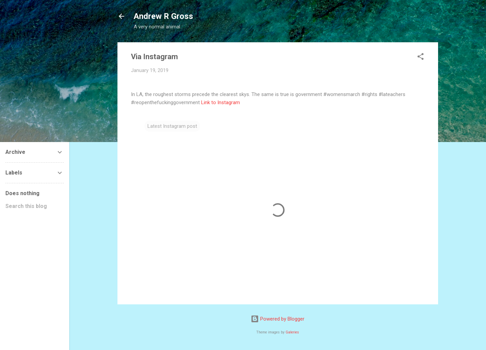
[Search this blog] (34, 206)
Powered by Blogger (277, 319)
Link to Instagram (220, 102)
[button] (420, 57)
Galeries (292, 332)
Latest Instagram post (172, 126)
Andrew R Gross (163, 16)
